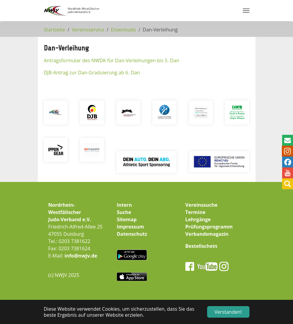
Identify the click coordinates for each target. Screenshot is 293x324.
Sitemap (127, 219)
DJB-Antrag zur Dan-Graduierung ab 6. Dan (92, 72)
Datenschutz (132, 234)
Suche (124, 212)
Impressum (130, 226)
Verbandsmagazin (207, 234)
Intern (124, 205)
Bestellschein (201, 246)
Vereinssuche (201, 205)
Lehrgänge (198, 219)
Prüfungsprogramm (209, 226)
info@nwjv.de (80, 255)
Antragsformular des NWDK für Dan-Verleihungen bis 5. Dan (111, 60)
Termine (195, 212)
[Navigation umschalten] (246, 10)
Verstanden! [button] (228, 312)
